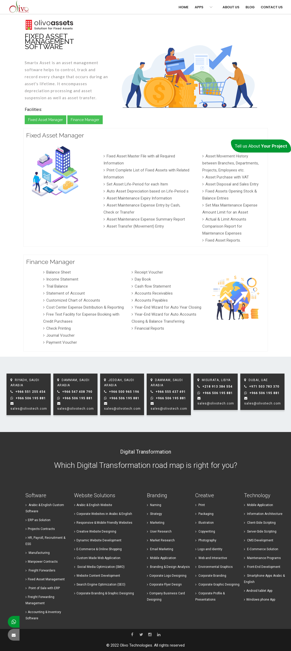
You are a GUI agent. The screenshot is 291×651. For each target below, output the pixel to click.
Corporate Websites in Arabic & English (103, 514)
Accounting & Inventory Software (43, 615)
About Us (231, 7)
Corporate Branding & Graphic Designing (104, 593)
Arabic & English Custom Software (44, 508)
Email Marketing (160, 549)
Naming (154, 505)
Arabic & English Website (93, 505)
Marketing (155, 522)
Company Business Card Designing (166, 596)
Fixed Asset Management (45, 579)
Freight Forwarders (40, 570)
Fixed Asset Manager (45, 120)
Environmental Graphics (214, 567)
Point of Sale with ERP (42, 588)
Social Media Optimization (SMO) (99, 567)
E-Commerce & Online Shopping (98, 549)
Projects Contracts (40, 529)
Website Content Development (97, 575)
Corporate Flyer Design (164, 584)
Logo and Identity (208, 549)
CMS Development (258, 540)
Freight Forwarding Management (39, 600)
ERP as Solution (37, 520)
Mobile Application (161, 558)
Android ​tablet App (258, 591)
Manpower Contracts (41, 561)
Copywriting (205, 531)
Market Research (161, 540)
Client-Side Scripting (260, 522)
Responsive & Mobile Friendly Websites (103, 522)
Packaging (204, 514)
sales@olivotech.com (28, 408)
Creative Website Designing (95, 531)
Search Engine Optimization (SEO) (99, 584)
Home (184, 7)
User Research (159, 531)
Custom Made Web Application (97, 558)
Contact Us (272, 7)
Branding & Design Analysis (168, 567)
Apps (199, 7)
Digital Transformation (145, 452)
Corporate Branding (210, 575)
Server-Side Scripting (260, 531)
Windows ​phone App (259, 599)
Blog (250, 7)
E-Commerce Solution (261, 549)
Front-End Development (262, 567)
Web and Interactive (211, 558)
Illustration (204, 522)
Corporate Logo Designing (166, 575)
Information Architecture (263, 514)
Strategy (154, 514)
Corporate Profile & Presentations (210, 596)
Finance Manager (85, 120)
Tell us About (261, 146)
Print (200, 505)
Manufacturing (37, 553)
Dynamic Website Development (97, 540)
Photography (205, 540)
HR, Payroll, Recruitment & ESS (45, 541)
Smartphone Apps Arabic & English (264, 579)
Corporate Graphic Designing (217, 584)
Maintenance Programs (262, 558)
